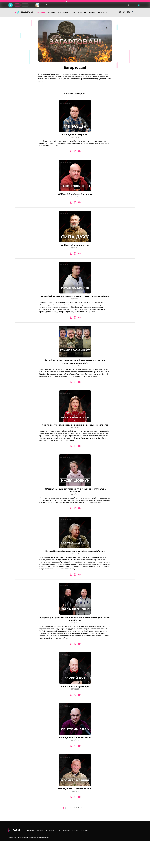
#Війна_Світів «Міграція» (75, 135)
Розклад (51, 12)
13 (85, 808)
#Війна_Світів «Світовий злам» (75, 738)
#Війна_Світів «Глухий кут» (75, 686)
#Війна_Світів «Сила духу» (75, 245)
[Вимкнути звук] (128, 5)
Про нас (92, 12)
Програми (41, 12)
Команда (82, 12)
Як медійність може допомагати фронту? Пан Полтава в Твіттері (75, 296)
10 (81, 808)
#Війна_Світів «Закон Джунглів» (75, 194)
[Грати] (10, 5)
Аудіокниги (63, 12)
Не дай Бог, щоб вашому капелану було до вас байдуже (75, 551)
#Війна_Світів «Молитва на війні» (75, 789)
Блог (73, 12)
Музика (25, 5)
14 (87, 808)
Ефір (17, 5)
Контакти (102, 12)
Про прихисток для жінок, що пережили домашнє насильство (75, 425)
